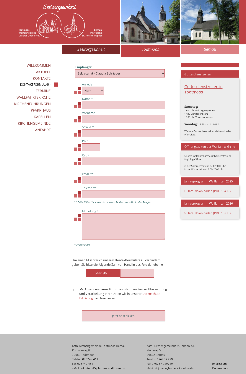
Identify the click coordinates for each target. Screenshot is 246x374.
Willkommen (39, 65)
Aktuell (43, 71)
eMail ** (88, 174)
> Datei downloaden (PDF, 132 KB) (208, 213)
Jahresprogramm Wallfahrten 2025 (208, 181)
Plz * (85, 141)
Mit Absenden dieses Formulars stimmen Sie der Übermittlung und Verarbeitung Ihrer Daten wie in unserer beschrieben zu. (120, 293)
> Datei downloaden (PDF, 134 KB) (208, 191)
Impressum (219, 363)
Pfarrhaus (41, 110)
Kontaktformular (34, 84)
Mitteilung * (90, 211)
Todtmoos (150, 49)
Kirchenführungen (32, 103)
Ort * (85, 155)
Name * (87, 99)
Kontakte (42, 78)
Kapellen (42, 116)
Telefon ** (89, 188)
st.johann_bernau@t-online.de (174, 368)
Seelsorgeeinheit (91, 49)
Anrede (87, 84)
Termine (43, 90)
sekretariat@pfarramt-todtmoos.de (102, 368)
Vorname (88, 113)
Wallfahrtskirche (34, 97)
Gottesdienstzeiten (197, 74)
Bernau (210, 49)
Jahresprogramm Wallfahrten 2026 (208, 203)
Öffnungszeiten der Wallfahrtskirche (209, 147)
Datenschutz (220, 368)
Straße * (88, 127)
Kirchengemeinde (34, 123)
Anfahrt (43, 129)
